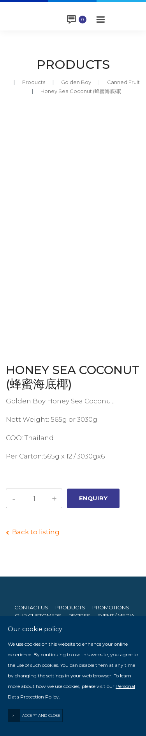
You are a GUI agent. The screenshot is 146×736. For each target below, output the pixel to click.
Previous (11, 324)
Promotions (110, 607)
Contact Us (31, 607)
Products (33, 82)
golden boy (76, 82)
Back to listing (36, 532)
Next (134, 324)
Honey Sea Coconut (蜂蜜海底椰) (80, 91)
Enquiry (82, 19)
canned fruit (123, 82)
